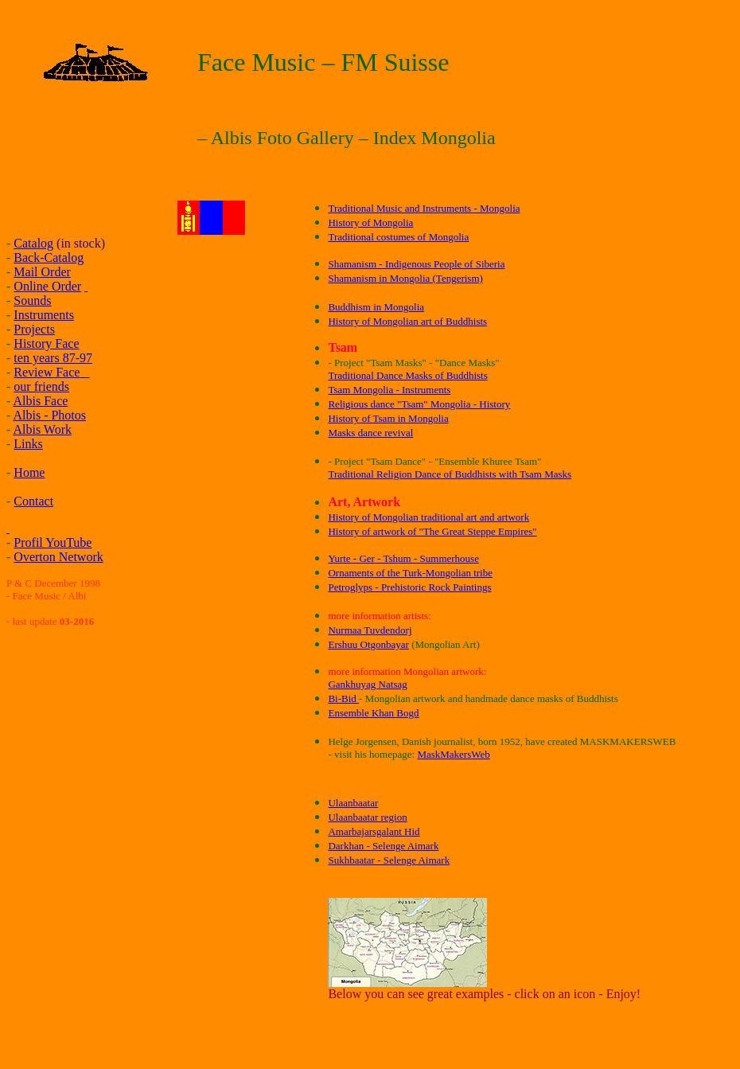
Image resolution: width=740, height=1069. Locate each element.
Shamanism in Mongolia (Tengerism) (405, 278)
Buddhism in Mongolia (376, 307)
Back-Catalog (49, 257)
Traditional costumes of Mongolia (398, 237)
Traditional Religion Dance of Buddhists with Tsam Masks (449, 474)
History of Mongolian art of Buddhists (407, 321)
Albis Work (42, 429)
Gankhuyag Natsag (367, 684)
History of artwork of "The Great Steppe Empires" (432, 531)
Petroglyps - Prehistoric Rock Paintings (409, 587)
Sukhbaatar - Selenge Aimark (389, 860)
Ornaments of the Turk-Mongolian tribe (410, 573)
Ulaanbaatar (353, 803)
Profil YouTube (53, 542)
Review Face (47, 372)
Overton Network (58, 557)
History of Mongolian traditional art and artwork (428, 517)
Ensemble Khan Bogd (373, 713)
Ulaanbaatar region (367, 817)
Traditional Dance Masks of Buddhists (407, 375)
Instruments (44, 315)
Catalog (33, 243)
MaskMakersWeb (453, 754)
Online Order (47, 286)
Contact (33, 501)
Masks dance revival (370, 433)
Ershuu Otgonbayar (368, 644)
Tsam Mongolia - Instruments (389, 390)
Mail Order (42, 272)
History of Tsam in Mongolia (388, 418)
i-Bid (347, 698)
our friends (41, 386)
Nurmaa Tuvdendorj (369, 630)
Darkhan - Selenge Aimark (383, 846)
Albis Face (40, 401)
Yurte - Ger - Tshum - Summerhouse (403, 558)
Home (29, 472)
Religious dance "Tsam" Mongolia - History (419, 404)
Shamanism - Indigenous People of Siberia (416, 264)
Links (28, 444)
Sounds (32, 300)
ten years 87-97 (53, 358)
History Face (46, 343)
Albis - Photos (49, 415)
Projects (34, 329)
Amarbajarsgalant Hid (373, 831)
